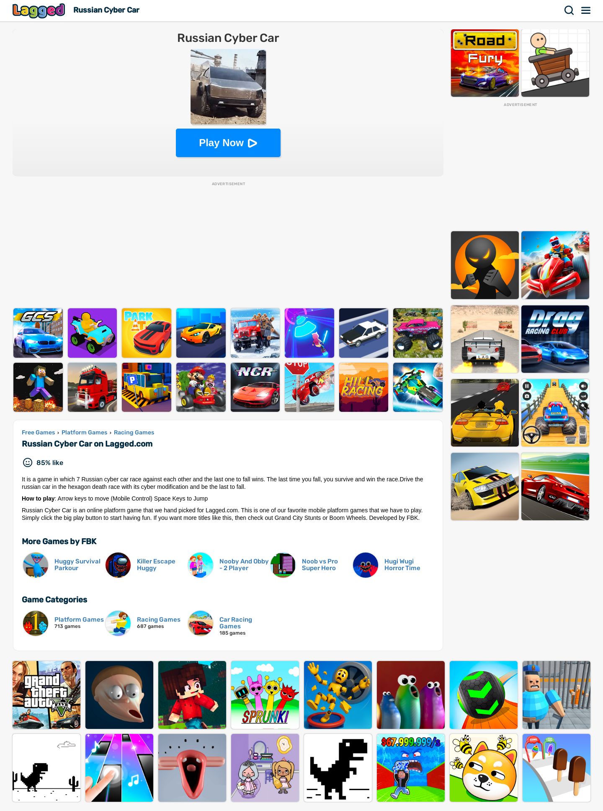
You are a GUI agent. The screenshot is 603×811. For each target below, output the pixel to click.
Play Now (221, 142)
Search (569, 10)
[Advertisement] (228, 245)
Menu (586, 10)
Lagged (40, 10)
